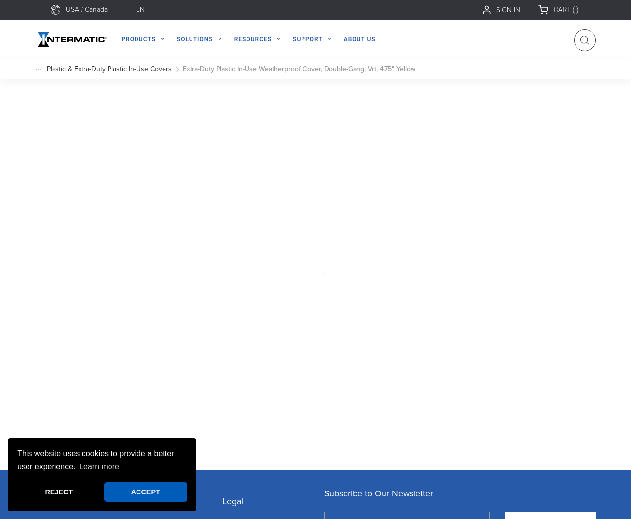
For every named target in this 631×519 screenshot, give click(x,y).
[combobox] (97, 10)
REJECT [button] (59, 492)
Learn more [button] (99, 467)
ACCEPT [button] (145, 492)
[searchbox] (97, 10)
